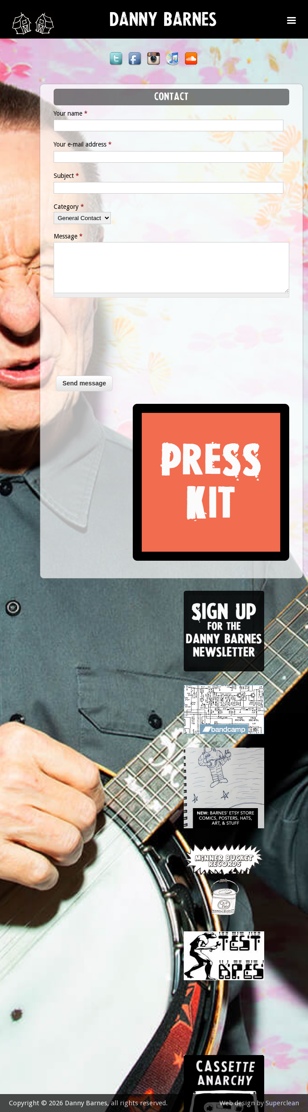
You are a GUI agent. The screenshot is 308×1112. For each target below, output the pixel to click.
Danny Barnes (163, 22)
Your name (54, 113)
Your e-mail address (66, 144)
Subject (49, 175)
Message (51, 236)
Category (52, 206)
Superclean (282, 1103)
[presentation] (73, 341)
